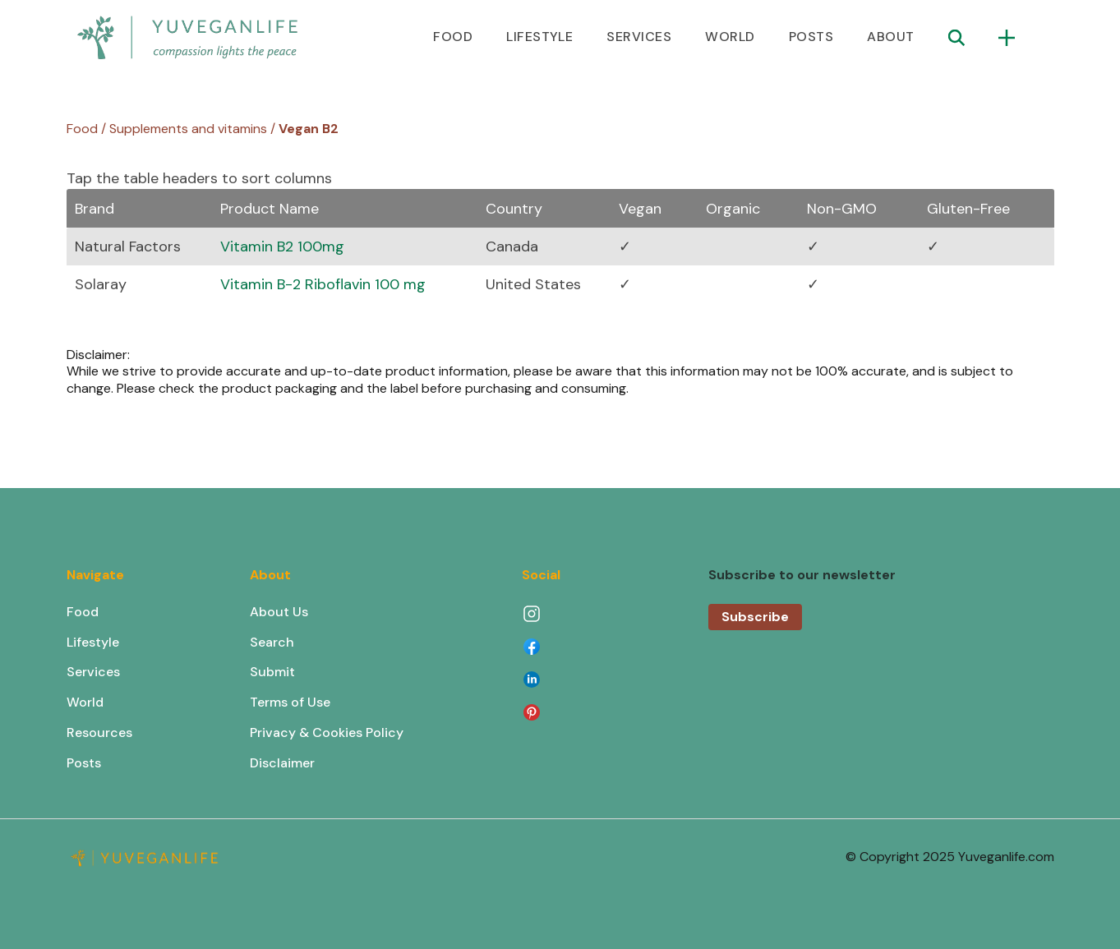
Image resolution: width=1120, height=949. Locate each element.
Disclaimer (282, 763)
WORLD (729, 36)
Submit (272, 671)
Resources (99, 732)
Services (93, 671)
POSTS (811, 36)
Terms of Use (290, 702)
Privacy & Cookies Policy (326, 732)
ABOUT (890, 36)
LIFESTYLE (539, 36)
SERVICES (638, 36)
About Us (279, 611)
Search (272, 642)
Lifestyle (93, 642)
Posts (84, 763)
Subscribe (755, 616)
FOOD (452, 36)
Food (83, 611)
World (85, 702)
